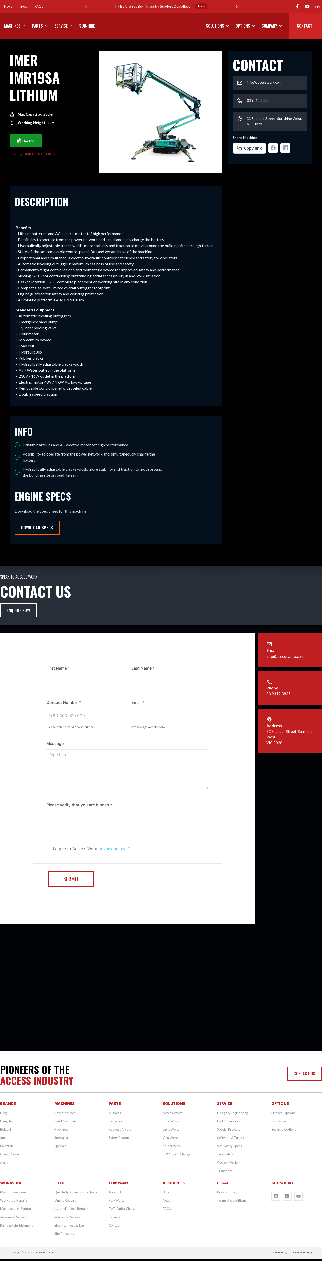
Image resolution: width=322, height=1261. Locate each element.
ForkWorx (116, 1200)
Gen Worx (170, 1138)
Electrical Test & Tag (69, 1225)
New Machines (64, 1113)
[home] (161, 26)
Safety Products (120, 1138)
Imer (3, 1138)
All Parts (115, 1113)
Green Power (9, 1154)
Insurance (278, 1121)
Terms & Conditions (231, 1200)
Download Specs (37, 528)
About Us (116, 1192)
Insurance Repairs (13, 1217)
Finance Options (283, 1113)
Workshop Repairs (13, 1200)
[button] (85, 6)
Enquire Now (18, 610)
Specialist (61, 1138)
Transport (224, 1171)
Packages (61, 1129)
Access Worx (172, 1113)
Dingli (4, 1113)
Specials (60, 1146)
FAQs (167, 1209)
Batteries (115, 1121)
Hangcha (6, 1121)
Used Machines (65, 1121)
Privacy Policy (227, 1192)
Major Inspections (13, 1192)
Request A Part (120, 1129)
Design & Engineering (232, 1113)
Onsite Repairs (65, 1200)
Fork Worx (171, 1121)
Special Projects (228, 1129)
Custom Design (228, 1163)
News (167, 1200)
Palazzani (7, 1146)
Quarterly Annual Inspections (75, 1192)
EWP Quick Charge (176, 1154)
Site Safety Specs (229, 1146)
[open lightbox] (160, 112)
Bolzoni (5, 1129)
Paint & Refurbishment (16, 1225)
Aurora (5, 1163)
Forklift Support (228, 1121)
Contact (114, 1225)
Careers (114, 1217)
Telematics (225, 1154)
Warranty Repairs (67, 1217)
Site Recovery (64, 1234)
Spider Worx (172, 1146)
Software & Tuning (230, 1138)
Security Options (283, 1129)
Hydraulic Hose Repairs (71, 1209)
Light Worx (171, 1129)
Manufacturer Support (16, 1209)
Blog (166, 1192)
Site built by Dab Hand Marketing (292, 1252)
